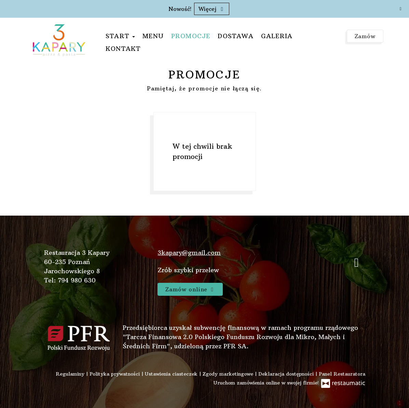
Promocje (190, 36)
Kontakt (123, 49)
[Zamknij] (400, 8)
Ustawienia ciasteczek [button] (172, 374)
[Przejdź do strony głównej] (59, 40)
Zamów (365, 36)
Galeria (276, 36)
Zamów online (190, 289)
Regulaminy (71, 374)
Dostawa (235, 36)
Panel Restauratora (342, 374)
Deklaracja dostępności (286, 374)
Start (120, 36)
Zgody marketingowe (229, 374)
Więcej (212, 8)
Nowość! (179, 8)
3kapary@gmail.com (189, 253)
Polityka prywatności (115, 374)
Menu (153, 36)
